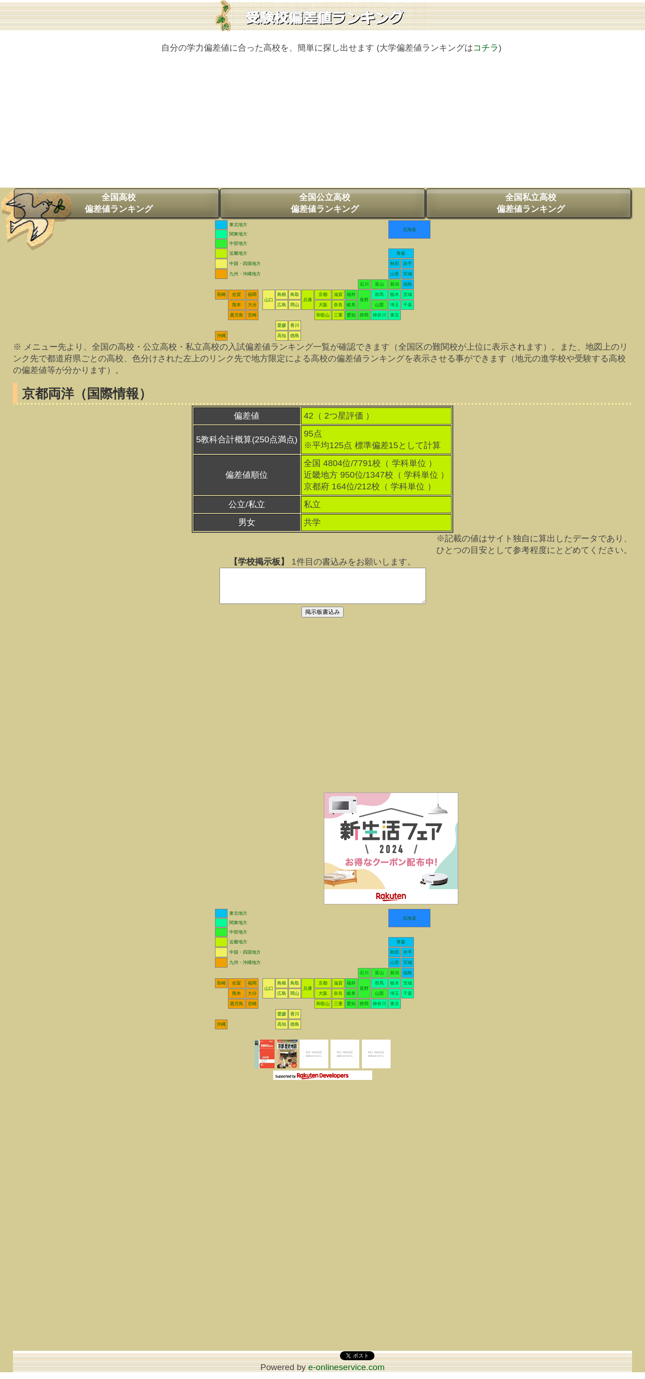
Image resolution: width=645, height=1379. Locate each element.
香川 (294, 325)
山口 (268, 299)
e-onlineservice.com (346, 1374)
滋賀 (338, 294)
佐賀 (236, 294)
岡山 (294, 304)
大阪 (322, 304)
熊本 (236, 304)
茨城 (407, 294)
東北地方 (238, 224)
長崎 (221, 294)
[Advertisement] (322, 125)
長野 (364, 299)
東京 (394, 315)
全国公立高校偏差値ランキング (325, 203)
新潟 (394, 284)
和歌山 (323, 315)
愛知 (351, 315)
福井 (351, 294)
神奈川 (379, 315)
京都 (322, 294)
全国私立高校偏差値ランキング (531, 203)
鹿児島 (236, 315)
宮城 (407, 273)
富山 (379, 284)
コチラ (486, 47)
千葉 (407, 304)
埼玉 (394, 304)
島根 (281, 294)
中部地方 (238, 243)
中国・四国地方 (245, 263)
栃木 (394, 294)
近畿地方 (238, 253)
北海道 (409, 229)
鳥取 (294, 294)
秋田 (394, 263)
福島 (407, 284)
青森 (400, 253)
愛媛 (281, 325)
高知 (281, 335)
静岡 (364, 315)
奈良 (338, 304)
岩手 (407, 263)
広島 (281, 304)
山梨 (379, 304)
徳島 (294, 335)
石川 (364, 284)
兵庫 (307, 299)
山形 (394, 273)
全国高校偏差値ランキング (119, 203)
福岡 (252, 294)
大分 (252, 304)
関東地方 (238, 233)
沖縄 (221, 335)
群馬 (379, 294)
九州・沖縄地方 (245, 273)
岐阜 (351, 304)
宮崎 (252, 315)
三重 (338, 315)
